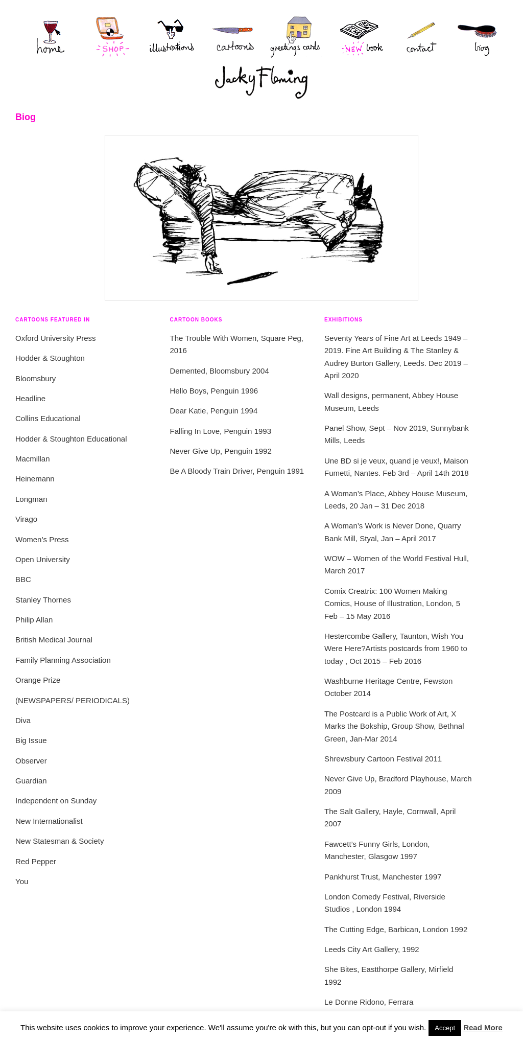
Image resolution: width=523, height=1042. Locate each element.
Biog (472, 36)
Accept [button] (445, 1028)
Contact (416, 36)
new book (359, 36)
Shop (111, 36)
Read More (483, 1027)
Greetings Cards (298, 36)
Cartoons (234, 36)
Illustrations (173, 36)
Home (45, 36)
